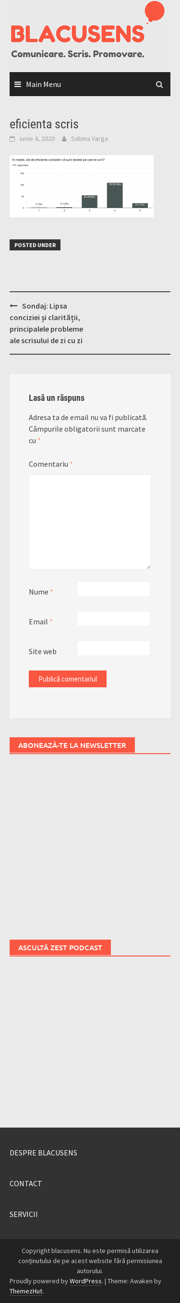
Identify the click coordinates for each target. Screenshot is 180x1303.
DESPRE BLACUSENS (43, 1152)
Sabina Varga (89, 138)
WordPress (86, 1281)
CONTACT (26, 1183)
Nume (41, 591)
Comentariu (51, 464)
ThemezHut (26, 1291)
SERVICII (24, 1214)
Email (41, 621)
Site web (43, 651)
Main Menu (43, 84)
